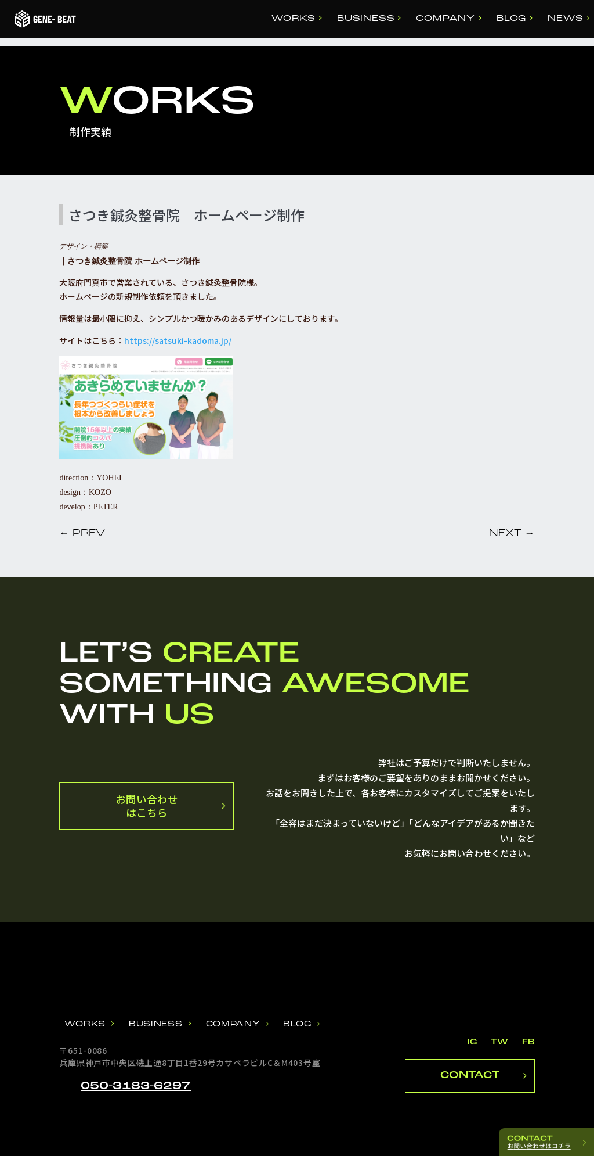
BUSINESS (365, 19)
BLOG (511, 19)
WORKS (293, 19)
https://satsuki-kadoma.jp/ (177, 340)
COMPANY (445, 19)
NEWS (565, 19)
